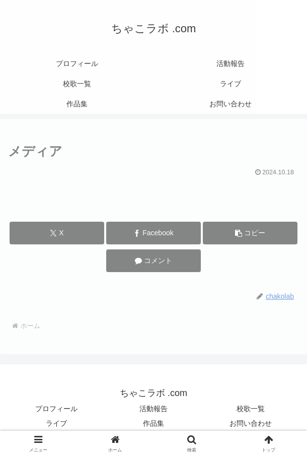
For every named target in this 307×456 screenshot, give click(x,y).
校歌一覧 (251, 409)
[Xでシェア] (57, 233)
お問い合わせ (250, 423)
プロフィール (56, 409)
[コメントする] (153, 260)
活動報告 (153, 409)
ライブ (56, 423)
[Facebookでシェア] (153, 233)
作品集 (153, 423)
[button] (250, 233)
